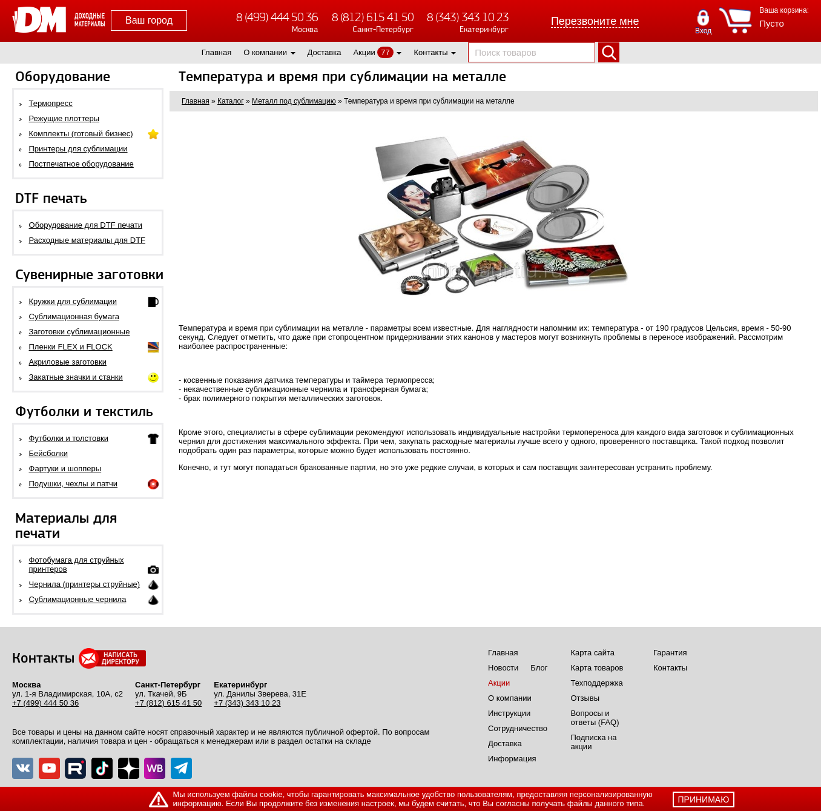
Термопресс (51, 103)
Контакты (430, 52)
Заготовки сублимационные (79, 331)
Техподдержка (597, 682)
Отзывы (585, 698)
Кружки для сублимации (73, 301)
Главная (216, 52)
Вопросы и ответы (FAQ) (595, 718)
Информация (512, 758)
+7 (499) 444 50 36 (45, 702)
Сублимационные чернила (78, 599)
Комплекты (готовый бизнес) (81, 133)
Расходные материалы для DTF (87, 240)
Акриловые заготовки (68, 361)
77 (385, 52)
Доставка (324, 52)
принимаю (704, 799)
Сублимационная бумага (74, 316)
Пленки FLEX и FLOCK (71, 346)
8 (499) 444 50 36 (277, 17)
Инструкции (509, 713)
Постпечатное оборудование (81, 163)
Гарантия (670, 652)
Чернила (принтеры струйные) (84, 584)
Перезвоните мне (595, 21)
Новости (503, 667)
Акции (364, 52)
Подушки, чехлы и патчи (73, 483)
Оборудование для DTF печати (86, 225)
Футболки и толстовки (68, 438)
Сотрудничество (517, 728)
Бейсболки (48, 453)
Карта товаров (597, 667)
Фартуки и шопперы (65, 468)
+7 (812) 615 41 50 (168, 702)
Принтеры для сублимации (78, 148)
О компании (265, 52)
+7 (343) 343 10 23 (247, 702)
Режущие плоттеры (64, 118)
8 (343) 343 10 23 (468, 17)
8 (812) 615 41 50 (373, 17)
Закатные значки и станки (76, 377)
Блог (538, 667)
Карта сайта (593, 652)
